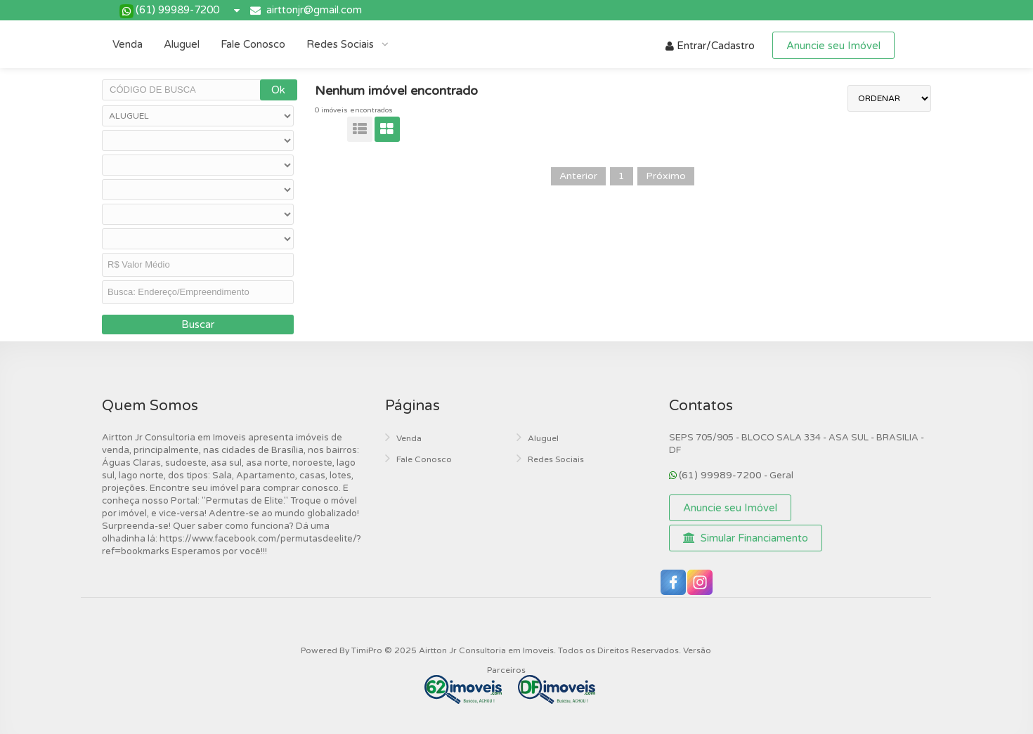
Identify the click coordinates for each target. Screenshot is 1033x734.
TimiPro (367, 650)
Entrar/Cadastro (710, 45)
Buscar (197, 324)
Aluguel (182, 44)
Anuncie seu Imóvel (833, 45)
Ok (278, 90)
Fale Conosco (253, 44)
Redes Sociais (341, 44)
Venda (127, 44)
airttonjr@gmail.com (314, 10)
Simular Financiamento (745, 538)
